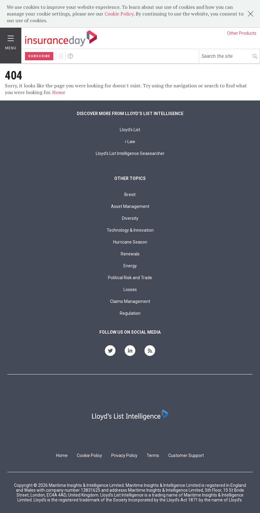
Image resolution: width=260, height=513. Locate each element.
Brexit (130, 194)
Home (58, 92)
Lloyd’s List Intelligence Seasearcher (130, 153)
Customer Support (186, 455)
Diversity (130, 218)
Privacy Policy (124, 455)
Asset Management (130, 206)
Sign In (60, 56)
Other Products (241, 33)
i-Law (130, 141)
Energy (130, 265)
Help (70, 56)
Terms (153, 455)
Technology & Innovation (130, 230)
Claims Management (130, 301)
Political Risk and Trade (130, 277)
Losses (130, 289)
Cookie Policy (119, 13)
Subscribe (39, 56)
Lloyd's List (130, 129)
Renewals (130, 253)
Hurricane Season (130, 242)
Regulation (130, 313)
